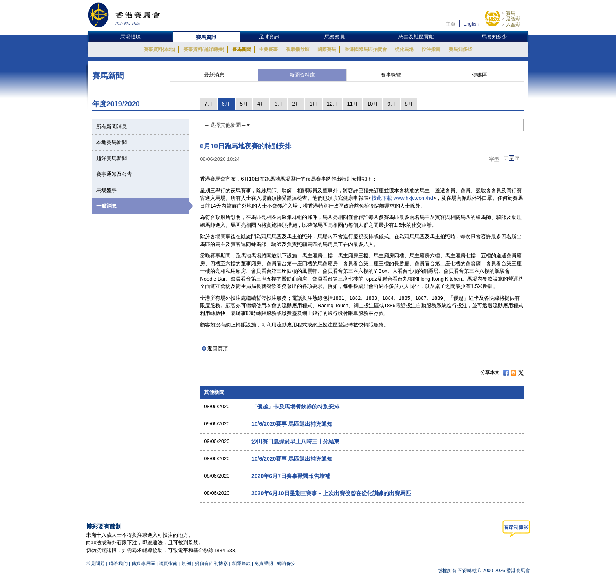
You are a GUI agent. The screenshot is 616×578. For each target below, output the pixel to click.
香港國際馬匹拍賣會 (366, 49)
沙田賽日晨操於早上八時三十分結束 (295, 441)
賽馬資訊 (206, 37)
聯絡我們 (118, 563)
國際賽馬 (326, 49)
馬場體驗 (130, 37)
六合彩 (513, 24)
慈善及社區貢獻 (416, 37)
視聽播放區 (298, 49)
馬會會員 (334, 37)
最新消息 (214, 75)
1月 (313, 104)
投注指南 (431, 49)
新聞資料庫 (302, 75)
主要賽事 (268, 49)
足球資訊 (269, 37)
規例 (187, 563)
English (471, 24)
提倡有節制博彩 (211, 563)
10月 (372, 104)
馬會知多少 (494, 37)
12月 (332, 104)
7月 (208, 104)
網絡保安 (286, 563)
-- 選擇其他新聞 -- (227, 125)
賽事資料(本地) (159, 49)
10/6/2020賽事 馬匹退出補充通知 (291, 424)
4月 (261, 104)
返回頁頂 (217, 349)
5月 (244, 104)
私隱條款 (241, 563)
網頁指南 (168, 563)
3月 (278, 104)
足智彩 (513, 19)
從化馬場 (404, 49)
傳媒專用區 (143, 563)
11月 (352, 104)
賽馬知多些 (460, 49)
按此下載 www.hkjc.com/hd (402, 198)
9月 (391, 104)
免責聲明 (263, 563)
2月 (296, 104)
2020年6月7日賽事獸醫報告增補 (290, 476)
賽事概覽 (391, 75)
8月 (409, 104)
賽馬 (510, 13)
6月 (226, 104)
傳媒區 (479, 75)
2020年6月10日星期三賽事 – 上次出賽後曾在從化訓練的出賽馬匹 (331, 493)
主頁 (450, 24)
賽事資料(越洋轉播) (203, 49)
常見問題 (95, 563)
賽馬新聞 (241, 49)
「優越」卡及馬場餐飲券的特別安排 (295, 406)
